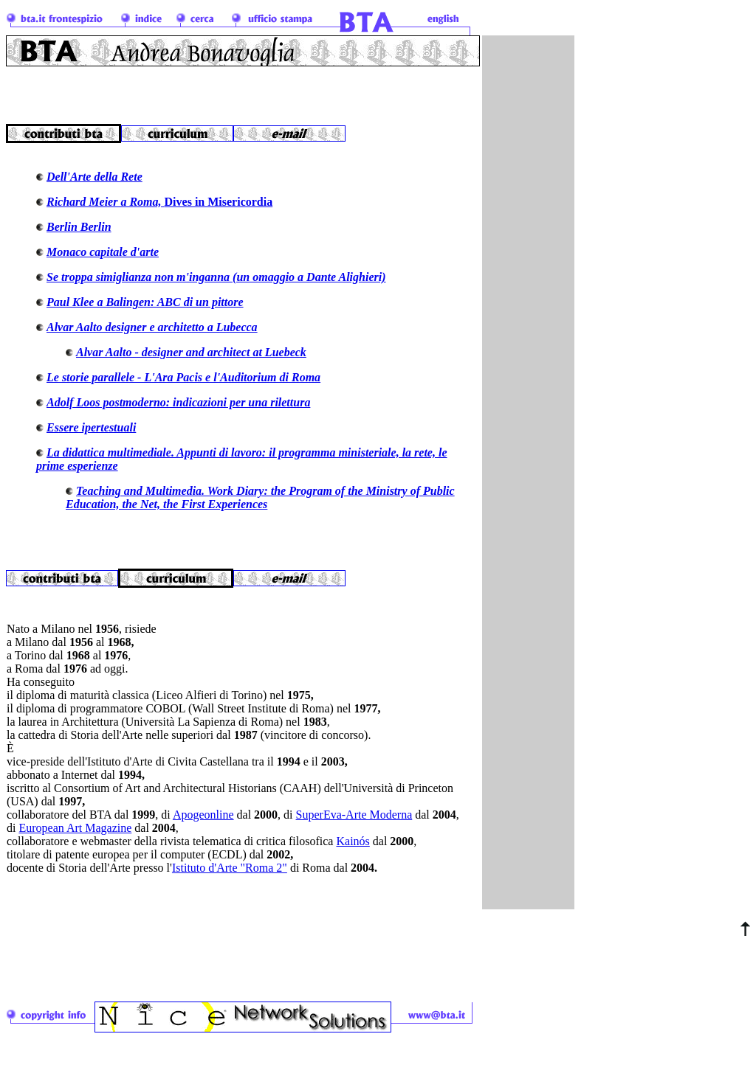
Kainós (352, 852)
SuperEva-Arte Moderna (354, 825)
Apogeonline (203, 825)
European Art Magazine (74, 839)
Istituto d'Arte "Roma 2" (229, 878)
